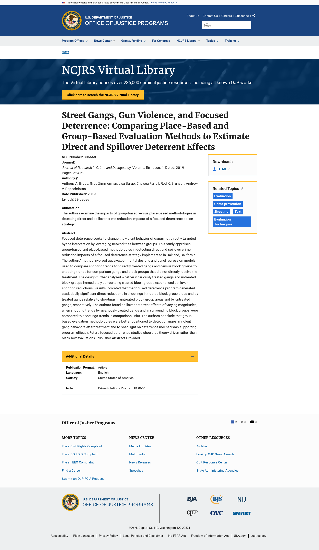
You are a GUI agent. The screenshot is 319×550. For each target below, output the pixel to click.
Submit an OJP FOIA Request (83, 479)
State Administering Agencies (217, 470)
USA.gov (240, 536)
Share (255, 16)
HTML (224, 169)
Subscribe (242, 16)
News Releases (140, 462)
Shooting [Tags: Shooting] (221, 212)
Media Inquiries (140, 446)
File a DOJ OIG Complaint (80, 454)
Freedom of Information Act (210, 536)
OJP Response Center (211, 462)
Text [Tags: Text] (238, 212)
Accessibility (59, 536)
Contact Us (210, 16)
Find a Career (71, 470)
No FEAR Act (177, 536)
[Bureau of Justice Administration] (192, 497)
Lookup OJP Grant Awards (215, 454)
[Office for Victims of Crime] (216, 513)
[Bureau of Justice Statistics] (217, 502)
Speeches (136, 470)
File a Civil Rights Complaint (82, 446)
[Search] (226, 25)
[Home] (126, 20)
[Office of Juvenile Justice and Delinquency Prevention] (192, 514)
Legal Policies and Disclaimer (143, 536)
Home (65, 51)
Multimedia (137, 454)
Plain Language (83, 536)
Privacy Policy (108, 536)
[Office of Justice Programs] (72, 21)
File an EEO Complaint (78, 462)
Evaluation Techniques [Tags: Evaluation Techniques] (223, 221)
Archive (201, 446)
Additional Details (80, 356)
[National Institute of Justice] (242, 497)
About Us (193, 16)
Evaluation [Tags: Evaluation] (222, 196)
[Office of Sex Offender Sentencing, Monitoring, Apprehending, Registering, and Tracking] (242, 512)
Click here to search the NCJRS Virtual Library (103, 95)
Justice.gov (258, 536)
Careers (226, 16)
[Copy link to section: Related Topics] (241, 188)
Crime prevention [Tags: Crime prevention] (227, 204)
